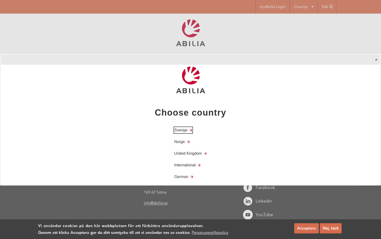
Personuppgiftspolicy (210, 232)
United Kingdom (188, 153)
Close (376, 60)
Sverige (180, 130)
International (185, 165)
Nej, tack (331, 228)
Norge (179, 142)
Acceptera (306, 228)
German (181, 177)
